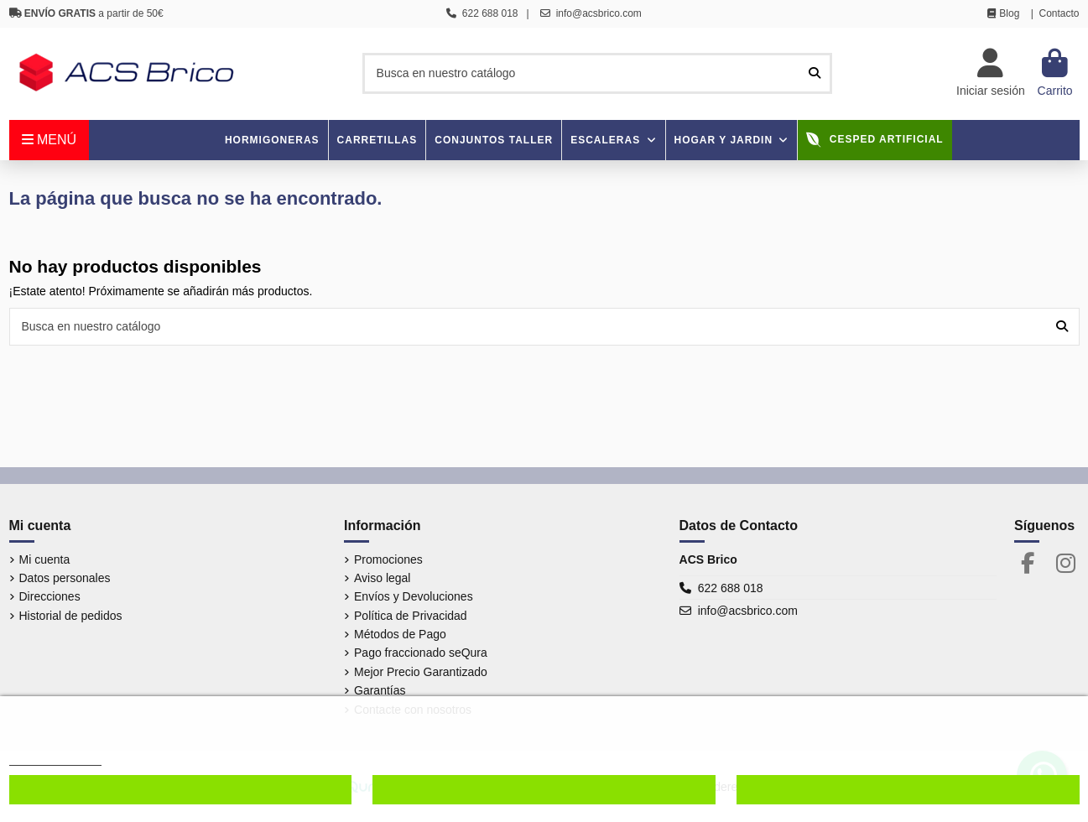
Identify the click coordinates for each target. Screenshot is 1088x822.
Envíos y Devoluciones (413, 596)
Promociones (388, 559)
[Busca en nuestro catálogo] (814, 73)
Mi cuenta (44, 559)
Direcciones (50, 596)
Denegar (544, 790)
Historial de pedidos (70, 615)
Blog (1009, 13)
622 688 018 (730, 588)
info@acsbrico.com (748, 610)
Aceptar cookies (907, 790)
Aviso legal (382, 578)
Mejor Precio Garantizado (420, 672)
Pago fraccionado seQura (420, 652)
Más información (55, 758)
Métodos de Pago (400, 634)
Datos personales (65, 578)
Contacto (1059, 13)
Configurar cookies (180, 790)
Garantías (379, 690)
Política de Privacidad (410, 615)
